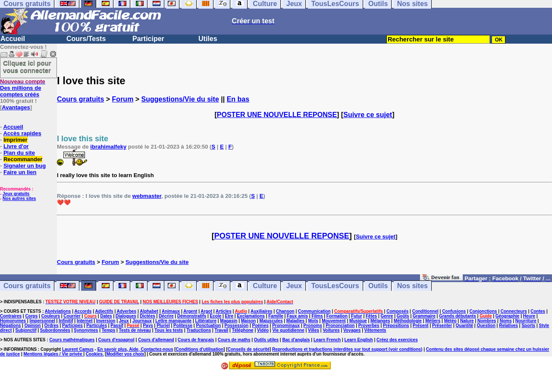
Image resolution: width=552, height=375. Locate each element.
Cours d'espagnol (116, 339)
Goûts (403, 316)
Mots (313, 320)
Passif (116, 325)
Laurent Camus (78, 349)
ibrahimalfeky (108, 146)
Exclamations (250, 316)
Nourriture (525, 320)
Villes (313, 330)
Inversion (105, 320)
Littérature (205, 320)
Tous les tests (168, 330)
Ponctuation (208, 325)
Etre (229, 316)
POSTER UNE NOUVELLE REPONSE (277, 114)
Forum (123, 99)
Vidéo (263, 330)
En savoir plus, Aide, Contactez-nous (135, 349)
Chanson (285, 311)
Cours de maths (234, 339)
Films (317, 316)
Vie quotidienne (288, 330)
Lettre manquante (173, 320)
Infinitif (66, 320)
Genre (387, 316)
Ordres (51, 325)
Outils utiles (266, 339)
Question (486, 325)
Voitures (331, 330)
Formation (337, 316)
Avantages (16, 107)
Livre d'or (16, 146)
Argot (206, 311)
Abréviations (58, 311)
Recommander (22, 159)
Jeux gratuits (16, 193)
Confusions (454, 311)
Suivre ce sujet (367, 114)
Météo (450, 320)
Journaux (142, 320)
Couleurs (50, 316)
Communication (314, 311)
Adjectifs (104, 311)
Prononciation (340, 325)
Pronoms (312, 325)
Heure (529, 316)
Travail (222, 330)
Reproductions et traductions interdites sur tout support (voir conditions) (347, 349)
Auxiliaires (262, 311)
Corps (31, 316)
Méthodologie (408, 320)
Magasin (228, 320)
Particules (96, 325)
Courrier (71, 316)
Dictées (147, 316)
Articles (224, 311)
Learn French (327, 339)
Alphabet (149, 311)
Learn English (359, 339)
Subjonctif (26, 330)
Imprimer (15, 140)
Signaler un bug (24, 165)
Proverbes (369, 325)
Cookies (94, 354)
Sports (528, 325)
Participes (72, 325)
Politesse (182, 325)
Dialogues (126, 316)
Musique (358, 320)
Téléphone (243, 330)
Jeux (294, 285)
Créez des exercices (397, 339)
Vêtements (375, 330)
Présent (421, 325)
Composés (397, 311)
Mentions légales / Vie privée (54, 354)
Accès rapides (22, 133)
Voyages (352, 330)
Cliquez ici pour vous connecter (27, 66)
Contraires (11, 316)
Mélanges (380, 320)
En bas (238, 99)
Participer (148, 38)
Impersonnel (42, 320)
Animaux (171, 311)
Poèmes (260, 325)
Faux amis (297, 316)
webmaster (146, 196)
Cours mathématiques (71, 339)
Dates (106, 316)
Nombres (486, 320)
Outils (378, 285)
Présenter (442, 325)
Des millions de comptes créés (22, 88)
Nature (467, 320)
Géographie (508, 316)
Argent (190, 311)
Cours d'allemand (156, 339)
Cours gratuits (80, 99)
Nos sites (412, 285)
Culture (265, 285)
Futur (356, 316)
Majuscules (271, 320)
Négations (10, 325)
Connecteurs (514, 311)
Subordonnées (55, 330)
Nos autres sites (19, 198)
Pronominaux (286, 325)
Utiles (207, 38)
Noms (506, 320)
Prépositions (396, 325)
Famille (275, 316)
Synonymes (86, 330)
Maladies (295, 320)
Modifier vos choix (125, 354)
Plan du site (19, 152)
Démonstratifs (191, 316)
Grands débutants (457, 316)
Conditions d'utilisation (200, 349)
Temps (109, 330)
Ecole (216, 316)
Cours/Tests (86, 38)
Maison (248, 320)
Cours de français (196, 339)
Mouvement (334, 320)
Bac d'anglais (296, 339)
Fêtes (371, 316)
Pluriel (163, 325)
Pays (148, 325)
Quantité (465, 325)
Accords (82, 311)
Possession (237, 325)
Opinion (33, 325)
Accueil (12, 38)
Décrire (166, 316)
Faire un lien (20, 172)
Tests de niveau (135, 330)
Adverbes (127, 311)
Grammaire (424, 316)
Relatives (508, 325)
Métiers (432, 320)
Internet (85, 320)
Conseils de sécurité (249, 349)
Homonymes (13, 320)
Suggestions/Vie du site (180, 99)
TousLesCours (335, 285)
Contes (537, 311)
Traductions (199, 330)
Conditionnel (425, 311)
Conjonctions (483, 311)
